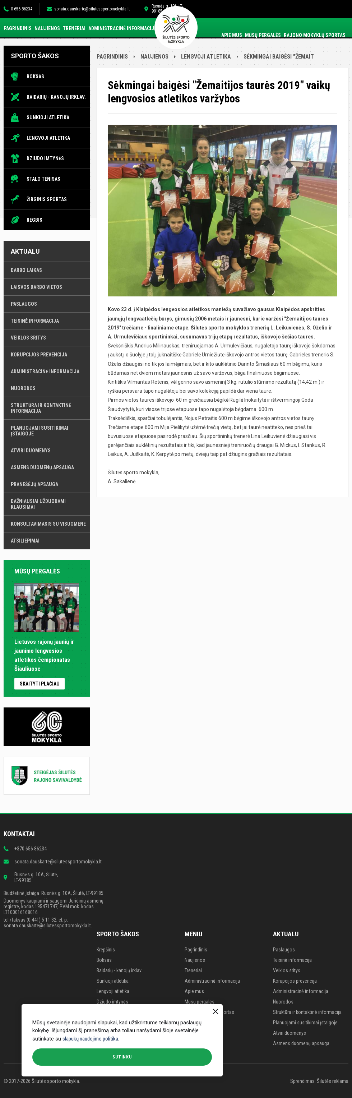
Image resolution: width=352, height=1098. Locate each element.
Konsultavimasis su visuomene (48, 524)
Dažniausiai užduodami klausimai (38, 504)
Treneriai (74, 28)
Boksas (35, 76)
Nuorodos (23, 388)
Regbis (34, 220)
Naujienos (47, 28)
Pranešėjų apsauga (34, 484)
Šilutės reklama (332, 1081)
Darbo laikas (26, 270)
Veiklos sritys (28, 338)
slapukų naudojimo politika (90, 1038)
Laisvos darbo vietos (36, 287)
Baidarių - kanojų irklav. (56, 97)
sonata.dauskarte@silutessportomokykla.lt (92, 8)
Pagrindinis (18, 28)
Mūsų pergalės (263, 35)
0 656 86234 (21, 8)
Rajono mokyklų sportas (315, 35)
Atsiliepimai (25, 541)
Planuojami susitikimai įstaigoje (39, 431)
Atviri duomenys (31, 450)
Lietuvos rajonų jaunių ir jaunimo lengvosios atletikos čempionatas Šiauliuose (46, 650)
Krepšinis (106, 949)
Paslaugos (24, 304)
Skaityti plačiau (40, 684)
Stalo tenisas (43, 179)
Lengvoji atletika (48, 138)
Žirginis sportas (47, 199)
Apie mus (231, 35)
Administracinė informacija (122, 28)
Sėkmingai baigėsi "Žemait (279, 56)
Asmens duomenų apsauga (42, 467)
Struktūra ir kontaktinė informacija (41, 408)
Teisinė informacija (35, 321)
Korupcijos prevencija (39, 354)
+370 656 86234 (30, 849)
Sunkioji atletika (48, 117)
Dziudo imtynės (45, 158)
